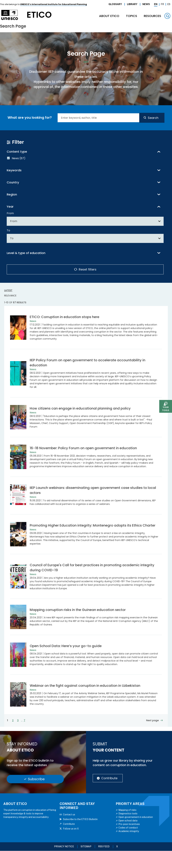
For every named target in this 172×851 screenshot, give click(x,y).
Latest (8, 290)
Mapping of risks (127, 810)
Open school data (127, 820)
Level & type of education (26, 253)
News (146, 4)
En (155, 4)
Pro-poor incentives (129, 824)
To (8, 230)
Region (12, 194)
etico (39, 15)
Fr (162, 4)
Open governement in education (135, 817)
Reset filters (87, 269)
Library (132, 4)
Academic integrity (128, 831)
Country (13, 182)
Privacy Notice (64, 846)
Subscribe (36, 779)
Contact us (69, 814)
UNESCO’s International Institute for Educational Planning (53, 4)
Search (153, 118)
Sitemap (86, 846)
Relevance (10, 295)
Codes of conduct (128, 827)
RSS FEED (104, 846)
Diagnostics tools (127, 813)
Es (168, 4)
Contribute (109, 778)
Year (10, 206)
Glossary (115, 4)
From (10, 213)
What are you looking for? (30, 117)
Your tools (165, 409)
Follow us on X (71, 828)
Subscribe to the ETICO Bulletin (80, 819)
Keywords (14, 170)
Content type (17, 151)
